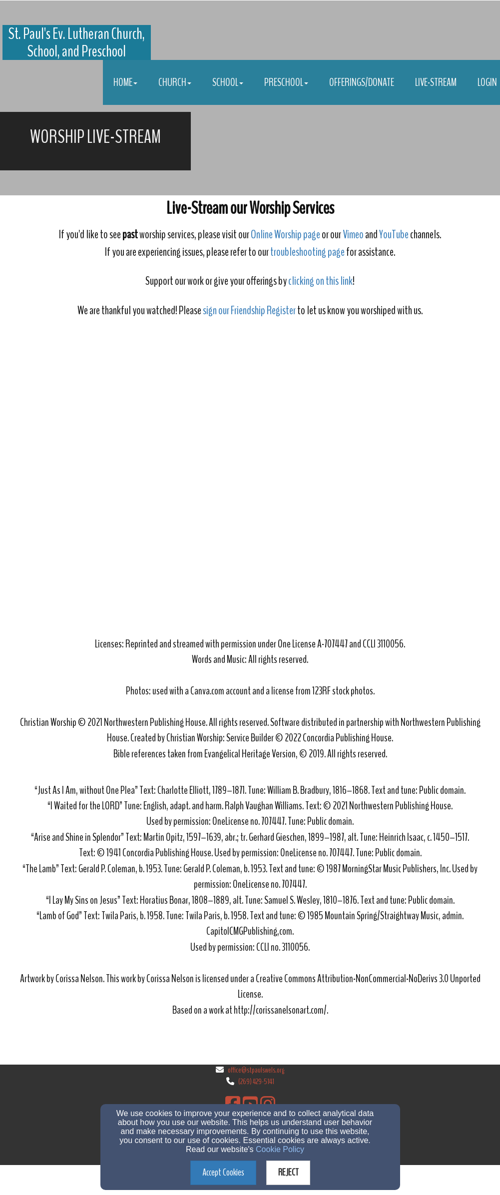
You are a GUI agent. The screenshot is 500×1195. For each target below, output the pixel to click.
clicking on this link (320, 281)
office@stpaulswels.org (256, 1069)
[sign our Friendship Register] (249, 311)
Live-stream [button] (436, 82)
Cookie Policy (280, 1149)
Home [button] (125, 82)
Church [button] (174, 82)
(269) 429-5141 (256, 1081)
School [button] (227, 82)
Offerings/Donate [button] (361, 82)
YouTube (394, 234)
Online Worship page (285, 234)
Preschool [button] (286, 82)
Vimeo (354, 234)
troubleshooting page (307, 252)
